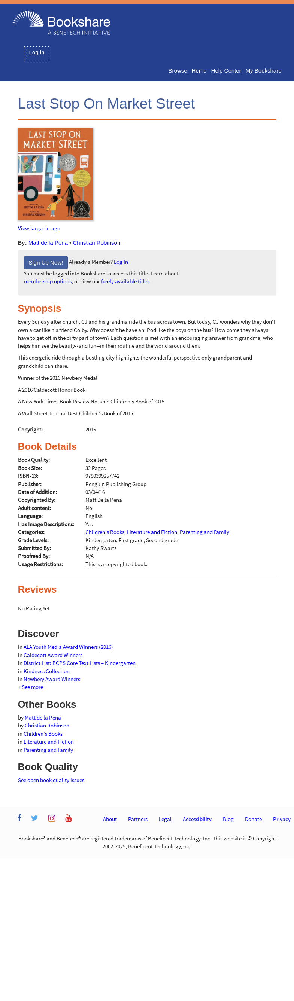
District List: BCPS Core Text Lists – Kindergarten (80, 662)
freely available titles (125, 281)
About (110, 819)
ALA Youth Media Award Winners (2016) (68, 646)
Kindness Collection (47, 671)
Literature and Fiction (49, 741)
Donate (253, 819)
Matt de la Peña (48, 242)
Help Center (226, 70)
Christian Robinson (97, 242)
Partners (138, 819)
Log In (121, 262)
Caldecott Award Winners (53, 655)
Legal (165, 819)
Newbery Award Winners (52, 679)
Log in (37, 52)
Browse (178, 70)
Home (199, 70)
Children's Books (43, 733)
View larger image (39, 228)
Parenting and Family (48, 749)
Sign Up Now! (46, 262)
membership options (48, 281)
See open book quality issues (51, 780)
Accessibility (197, 819)
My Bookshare (264, 70)
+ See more (30, 686)
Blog (228, 819)
